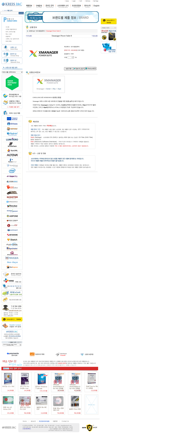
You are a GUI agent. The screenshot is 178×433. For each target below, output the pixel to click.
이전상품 (29, 36)
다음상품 (95, 36)
